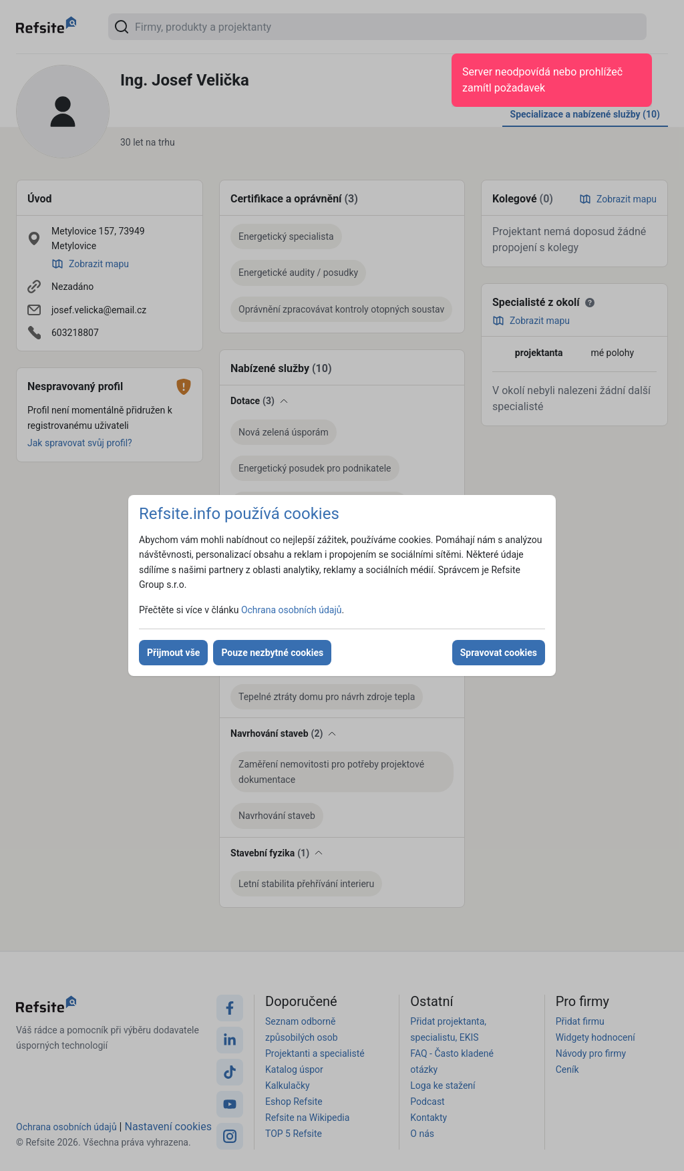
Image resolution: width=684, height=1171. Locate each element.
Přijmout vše (173, 652)
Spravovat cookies (498, 652)
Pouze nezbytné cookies (272, 652)
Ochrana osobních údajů (291, 610)
